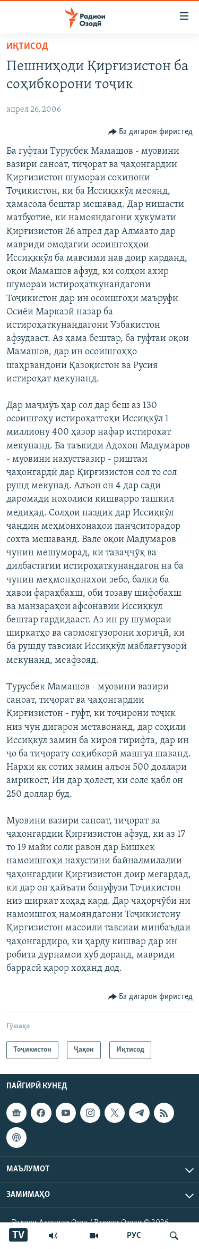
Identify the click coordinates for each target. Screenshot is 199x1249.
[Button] (150, 132)
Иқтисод (27, 46)
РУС (134, 1235)
